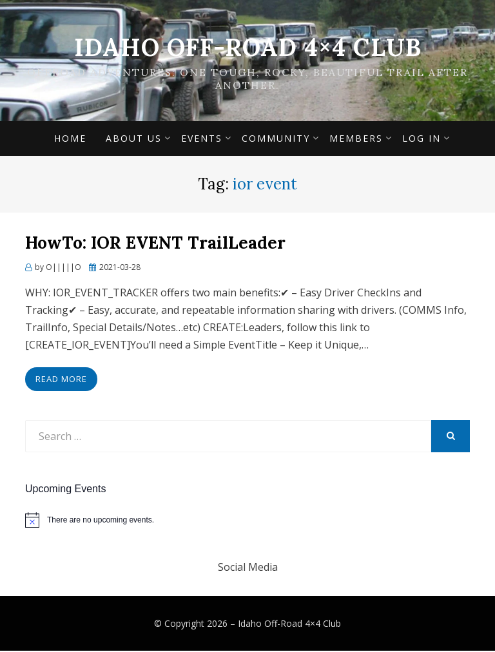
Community (276, 139)
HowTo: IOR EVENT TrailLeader (155, 244)
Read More (61, 380)
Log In (421, 139)
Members (356, 139)
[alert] (247, 521)
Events (201, 139)
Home (70, 139)
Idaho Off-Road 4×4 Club (248, 47)
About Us (134, 139)
